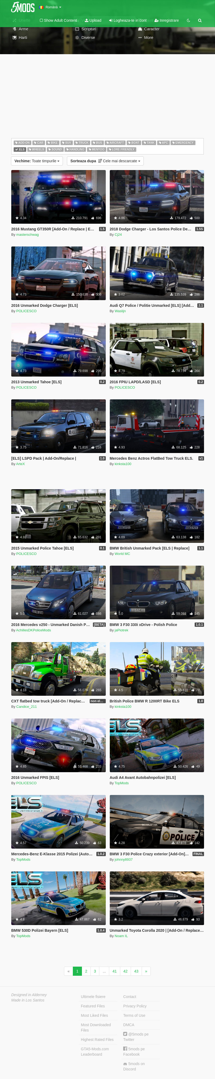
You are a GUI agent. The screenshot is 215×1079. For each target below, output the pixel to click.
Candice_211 (26, 707)
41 (114, 971)
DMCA (128, 1025)
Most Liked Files (94, 1015)
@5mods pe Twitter (136, 1037)
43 (136, 971)
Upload (93, 20)
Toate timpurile (36, 161)
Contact (129, 997)
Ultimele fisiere (93, 997)
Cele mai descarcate (105, 161)
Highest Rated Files (97, 1039)
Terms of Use (134, 1015)
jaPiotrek (121, 630)
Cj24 (118, 235)
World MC (122, 554)
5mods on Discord (134, 1066)
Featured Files (93, 1006)
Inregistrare (166, 20)
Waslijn (120, 311)
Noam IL (121, 936)
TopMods (122, 783)
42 (125, 971)
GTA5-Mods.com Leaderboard (95, 1051)
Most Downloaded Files (96, 1027)
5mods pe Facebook (134, 1051)
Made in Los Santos (27, 1000)
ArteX (20, 464)
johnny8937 (124, 859)
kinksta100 (123, 464)
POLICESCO (26, 311)
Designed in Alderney (29, 995)
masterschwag (27, 235)
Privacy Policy (134, 1006)
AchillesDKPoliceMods (33, 630)
